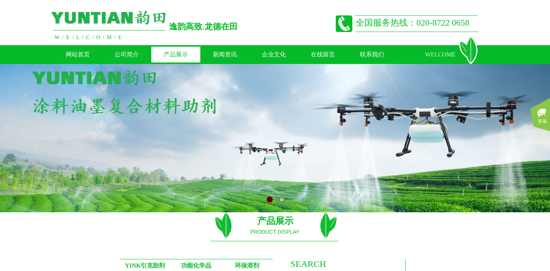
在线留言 (323, 54)
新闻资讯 (225, 54)
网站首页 (78, 54)
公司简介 (127, 54)
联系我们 (372, 54)
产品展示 (176, 54)
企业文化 (274, 54)
